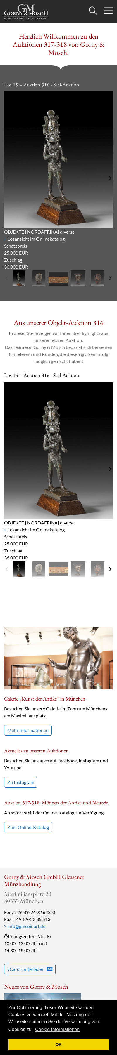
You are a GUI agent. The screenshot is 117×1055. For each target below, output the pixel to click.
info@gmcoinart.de (26, 926)
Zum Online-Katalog (28, 827)
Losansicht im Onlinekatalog (36, 238)
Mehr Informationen (28, 730)
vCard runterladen (29, 969)
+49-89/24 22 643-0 (34, 912)
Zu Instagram (20, 782)
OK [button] (58, 1044)
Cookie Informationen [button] (57, 1029)
